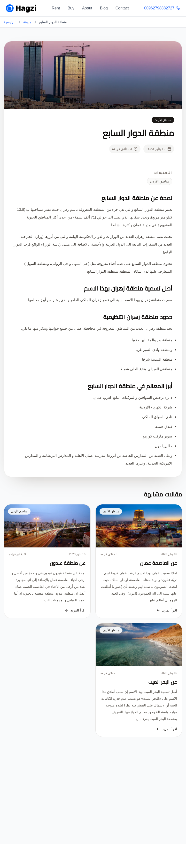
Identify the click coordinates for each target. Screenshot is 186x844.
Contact (122, 8)
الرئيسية (10, 22)
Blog (104, 8)
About (87, 8)
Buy (71, 8)
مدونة (27, 22)
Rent (56, 8)
